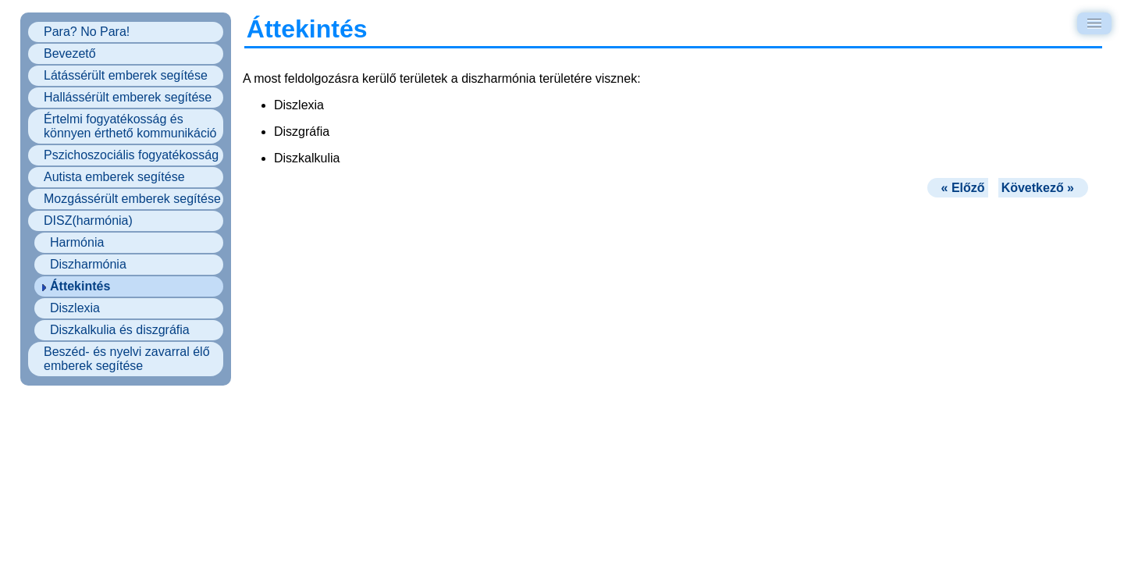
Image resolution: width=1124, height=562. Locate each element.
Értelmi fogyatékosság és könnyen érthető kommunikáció (130, 126)
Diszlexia (75, 308)
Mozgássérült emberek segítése (132, 198)
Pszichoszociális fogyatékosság (131, 155)
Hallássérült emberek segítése (128, 97)
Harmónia (77, 242)
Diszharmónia (88, 264)
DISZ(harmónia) (88, 220)
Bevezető (70, 53)
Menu (1097, 22)
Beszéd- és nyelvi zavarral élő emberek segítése (127, 358)
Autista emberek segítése (114, 176)
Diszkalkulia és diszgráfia (120, 329)
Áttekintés (80, 286)
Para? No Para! (87, 31)
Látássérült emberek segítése (126, 75)
